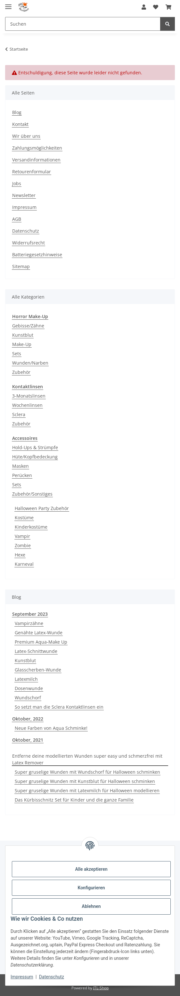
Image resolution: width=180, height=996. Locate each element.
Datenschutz (51, 976)
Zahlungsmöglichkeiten (37, 148)
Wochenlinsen (27, 405)
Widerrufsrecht (28, 243)
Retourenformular (31, 172)
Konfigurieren (91, 887)
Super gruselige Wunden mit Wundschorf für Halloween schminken (87, 772)
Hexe (20, 555)
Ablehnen (91, 906)
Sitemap (21, 266)
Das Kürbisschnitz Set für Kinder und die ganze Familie (74, 800)
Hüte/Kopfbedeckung (35, 457)
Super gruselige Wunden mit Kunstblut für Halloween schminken (85, 781)
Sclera (18, 414)
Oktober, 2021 (27, 740)
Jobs (16, 183)
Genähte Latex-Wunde (38, 633)
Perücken (22, 475)
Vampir (22, 536)
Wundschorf (28, 698)
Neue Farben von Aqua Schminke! (51, 728)
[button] (144, 7)
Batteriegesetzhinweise (37, 254)
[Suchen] (167, 24)
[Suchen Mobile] (82, 24)
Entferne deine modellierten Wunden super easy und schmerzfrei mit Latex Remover (87, 759)
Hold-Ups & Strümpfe (35, 447)
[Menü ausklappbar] (8, 4)
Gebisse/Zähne (28, 326)
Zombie (23, 545)
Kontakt (20, 124)
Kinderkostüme (31, 527)
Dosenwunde (29, 688)
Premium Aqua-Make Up (41, 642)
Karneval (24, 564)
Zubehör (21, 372)
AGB (16, 219)
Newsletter (24, 195)
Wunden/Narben (30, 363)
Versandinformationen (36, 160)
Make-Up (21, 344)
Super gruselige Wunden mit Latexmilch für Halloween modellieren (87, 790)
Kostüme (24, 517)
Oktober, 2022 (27, 719)
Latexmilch (26, 679)
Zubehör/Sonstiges (32, 494)
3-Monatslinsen (28, 396)
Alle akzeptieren (91, 869)
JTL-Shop (101, 988)
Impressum (22, 976)
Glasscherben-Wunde (38, 670)
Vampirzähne (29, 623)
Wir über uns (26, 136)
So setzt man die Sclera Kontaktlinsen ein (59, 707)
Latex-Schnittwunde (36, 651)
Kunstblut (22, 335)
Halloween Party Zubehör (42, 508)
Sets (16, 353)
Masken (20, 466)
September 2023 (30, 614)
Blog (16, 112)
